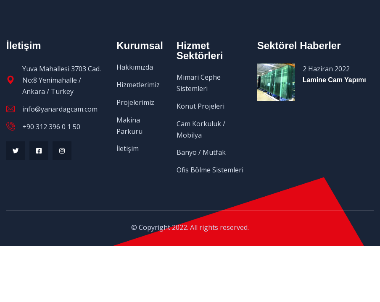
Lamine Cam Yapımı (334, 79)
